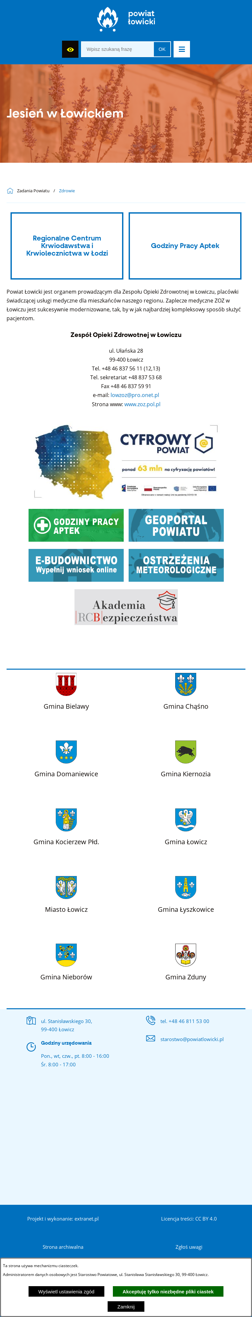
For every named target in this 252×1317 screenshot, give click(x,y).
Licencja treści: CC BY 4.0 (189, 1218)
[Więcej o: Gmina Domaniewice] (66, 757)
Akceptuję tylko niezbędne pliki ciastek (168, 1291)
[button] (182, 49)
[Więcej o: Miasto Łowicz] (66, 893)
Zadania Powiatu (33, 191)
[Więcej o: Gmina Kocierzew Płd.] (66, 825)
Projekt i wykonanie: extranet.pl (63, 1218)
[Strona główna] (126, 21)
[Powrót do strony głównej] (12, 191)
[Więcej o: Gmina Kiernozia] (186, 757)
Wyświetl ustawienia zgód (66, 1291)
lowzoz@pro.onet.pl (135, 395)
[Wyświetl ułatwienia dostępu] (70, 49)
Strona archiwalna (63, 1247)
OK (162, 49)
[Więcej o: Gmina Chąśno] (185, 690)
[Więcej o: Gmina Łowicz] (186, 825)
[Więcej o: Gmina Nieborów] (66, 960)
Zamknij (126, 1306)
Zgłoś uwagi (189, 1247)
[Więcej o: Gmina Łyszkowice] (186, 893)
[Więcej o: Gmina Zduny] (185, 960)
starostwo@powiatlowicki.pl (192, 1039)
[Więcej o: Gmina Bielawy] (66, 690)
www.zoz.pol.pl (142, 404)
